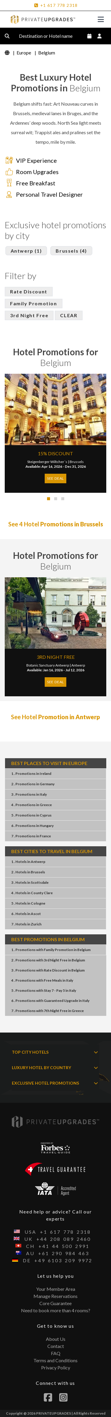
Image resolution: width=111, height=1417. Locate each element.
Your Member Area (55, 1289)
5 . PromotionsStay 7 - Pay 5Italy (43, 990)
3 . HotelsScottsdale (30, 882)
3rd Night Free (29, 315)
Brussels (77, 461)
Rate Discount (28, 291)
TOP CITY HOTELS (55, 1052)
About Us (55, 1339)
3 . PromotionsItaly (29, 794)
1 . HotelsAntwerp (28, 861)
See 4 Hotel (55, 524)
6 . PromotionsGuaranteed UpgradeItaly (50, 1000)
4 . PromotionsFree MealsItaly (42, 980)
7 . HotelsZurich (26, 924)
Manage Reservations (55, 1296)
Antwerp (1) (26, 251)
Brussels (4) (71, 251)
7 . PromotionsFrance (31, 836)
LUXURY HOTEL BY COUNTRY (55, 1068)
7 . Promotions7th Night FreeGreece (47, 1010)
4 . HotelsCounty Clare (32, 893)
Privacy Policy (55, 1367)
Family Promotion (33, 303)
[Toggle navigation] (101, 19)
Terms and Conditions (55, 1360)
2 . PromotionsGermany (32, 784)
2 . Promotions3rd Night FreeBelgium (48, 960)
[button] (48, 499)
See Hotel (55, 716)
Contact (55, 1346)
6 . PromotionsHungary (32, 825)
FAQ (55, 1353)
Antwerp (78, 665)
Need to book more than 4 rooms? (55, 1310)
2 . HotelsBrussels (28, 872)
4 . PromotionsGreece (31, 805)
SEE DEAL (55, 478)
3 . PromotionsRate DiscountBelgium (48, 970)
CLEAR (68, 315)
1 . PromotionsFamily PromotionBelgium (51, 949)
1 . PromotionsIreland (31, 773)
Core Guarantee (55, 1303)
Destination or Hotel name (50, 36)
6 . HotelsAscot (26, 913)
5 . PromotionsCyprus (31, 815)
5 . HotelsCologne (28, 903)
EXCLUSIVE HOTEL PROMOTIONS (55, 1083)
